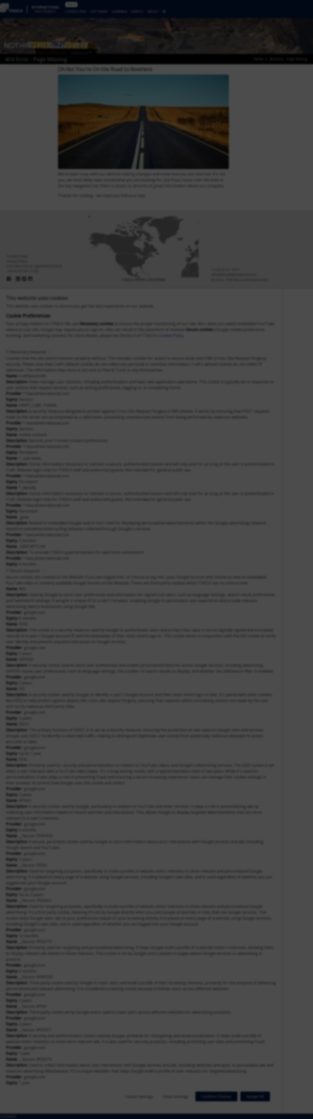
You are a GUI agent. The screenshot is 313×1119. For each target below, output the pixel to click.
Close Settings (176, 1096)
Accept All (255, 1096)
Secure (25, 570)
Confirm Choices (216, 1096)
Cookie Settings (139, 1096)
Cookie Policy (171, 335)
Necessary (28, 352)
